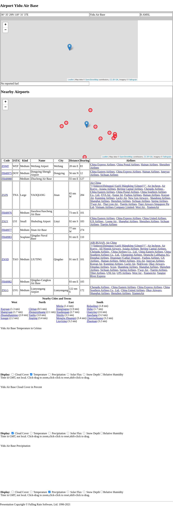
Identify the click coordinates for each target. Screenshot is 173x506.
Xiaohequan (62, 312)
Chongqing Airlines (131, 254)
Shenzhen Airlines (121, 201)
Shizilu (60, 315)
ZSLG (5, 290)
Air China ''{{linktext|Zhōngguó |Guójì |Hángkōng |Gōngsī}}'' (118, 184)
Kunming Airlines (105, 198)
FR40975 (7, 173)
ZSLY (5, 221)
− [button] (5, 30)
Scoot (113, 266)
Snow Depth (93, 374)
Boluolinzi (92, 306)
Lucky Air (121, 198)
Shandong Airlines (160, 198)
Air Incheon (153, 185)
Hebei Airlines (127, 260)
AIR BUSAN (97, 242)
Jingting (33, 318)
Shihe (90, 309)
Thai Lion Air (111, 204)
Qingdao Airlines (99, 266)
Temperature (40, 374)
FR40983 (7, 237)
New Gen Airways (138, 198)
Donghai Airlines (99, 257)
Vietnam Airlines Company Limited (114, 207)
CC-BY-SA (114, 80)
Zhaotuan (92, 321)
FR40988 (7, 178)
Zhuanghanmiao (9, 315)
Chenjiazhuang (95, 318)
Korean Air (96, 263)
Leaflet (70, 80)
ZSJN (5, 195)
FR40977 (7, 230)
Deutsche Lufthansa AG (156, 254)
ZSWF (5, 166)
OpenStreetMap (91, 80)
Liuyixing (61, 321)
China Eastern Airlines (102, 171)
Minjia (60, 306)
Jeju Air (141, 260)
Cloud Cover (22, 374)
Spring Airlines (159, 201)
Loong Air (111, 221)
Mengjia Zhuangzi (66, 318)
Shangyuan (7, 312)
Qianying (92, 312)
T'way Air (96, 204)
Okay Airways (156, 263)
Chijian (33, 309)
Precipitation (59, 374)
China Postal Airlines (128, 164)
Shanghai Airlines (99, 201)
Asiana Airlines (107, 188)
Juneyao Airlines (155, 260)
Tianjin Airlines (128, 204)
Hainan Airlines (149, 164)
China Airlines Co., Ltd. (124, 251)
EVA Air (106, 195)
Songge (5, 318)
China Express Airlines (102, 164)
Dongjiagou (62, 309)
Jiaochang (92, 315)
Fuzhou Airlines (133, 195)
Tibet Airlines (97, 273)
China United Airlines (154, 218)
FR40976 (7, 212)
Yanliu (32, 315)
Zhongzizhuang (37, 312)
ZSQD (5, 259)
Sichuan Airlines (109, 174)
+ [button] (5, 24)
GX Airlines (97, 221)
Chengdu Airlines (154, 188)
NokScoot (142, 263)
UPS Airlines (124, 273)
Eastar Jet (118, 195)
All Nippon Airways (110, 248)
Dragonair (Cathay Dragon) (125, 257)
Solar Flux (76, 374)
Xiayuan (5, 309)
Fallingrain (132, 80)
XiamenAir (153, 207)
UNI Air (110, 273)
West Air (140, 207)
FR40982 (7, 281)
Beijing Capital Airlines (130, 188)
